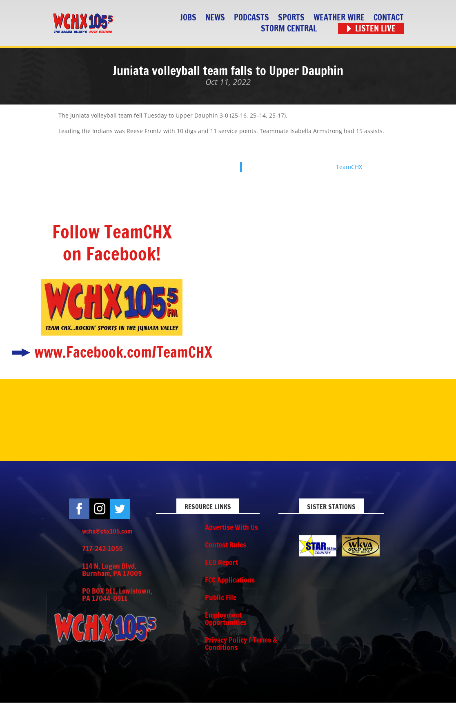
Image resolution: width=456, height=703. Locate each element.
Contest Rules (225, 544)
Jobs (188, 17)
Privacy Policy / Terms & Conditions (241, 643)
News (215, 17)
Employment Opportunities (226, 618)
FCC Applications (230, 579)
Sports (291, 17)
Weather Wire (339, 17)
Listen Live (375, 28)
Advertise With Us (231, 527)
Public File (220, 597)
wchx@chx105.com (107, 531)
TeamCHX (349, 167)
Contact (389, 17)
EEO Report (221, 562)
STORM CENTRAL (289, 28)
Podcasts (251, 17)
